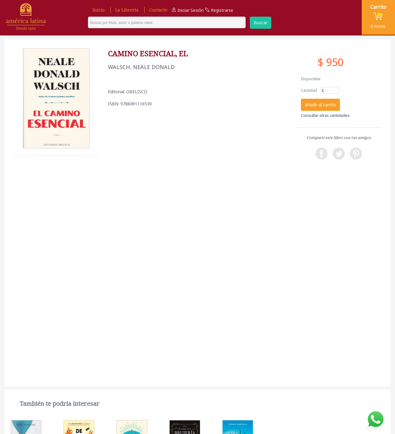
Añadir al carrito (320, 105)
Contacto (158, 10)
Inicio (99, 10)
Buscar (260, 22)
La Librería (127, 10)
